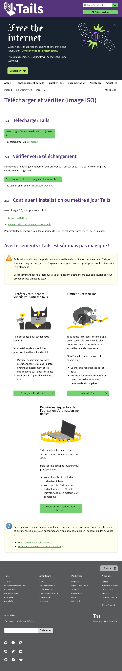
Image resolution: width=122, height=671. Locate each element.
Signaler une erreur (79, 585)
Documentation (76, 83)
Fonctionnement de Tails (30, 83)
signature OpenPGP (43, 185)
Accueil (8, 83)
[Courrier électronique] (21, 630)
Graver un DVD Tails (18, 218)
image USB (87, 231)
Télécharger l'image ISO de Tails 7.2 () (29, 133)
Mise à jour (43, 601)
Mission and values (110, 585)
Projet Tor (113, 621)
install (7, 89)
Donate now (18, 70)
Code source (76, 593)
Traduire (75, 589)
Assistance (95, 83)
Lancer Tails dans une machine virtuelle (29, 224)
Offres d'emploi (108, 605)
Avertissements (46, 589)
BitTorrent (32, 142)
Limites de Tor (86, 393)
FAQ (41, 581)
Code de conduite (109, 597)
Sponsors (106, 593)
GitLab (74, 597)
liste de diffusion (27, 621)
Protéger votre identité (33, 393)
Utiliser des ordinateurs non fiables (59, 508)
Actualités (111, 83)
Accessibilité (44, 597)
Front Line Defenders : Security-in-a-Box (39, 546)
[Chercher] (115, 5)
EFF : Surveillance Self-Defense (34, 542)
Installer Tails (56, 83)
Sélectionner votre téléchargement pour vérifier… (33, 179)
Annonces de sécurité (48, 593)
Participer (75, 581)
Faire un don (76, 601)
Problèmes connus (47, 585)
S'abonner (45, 630)
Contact (105, 581)
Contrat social (108, 589)
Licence (105, 601)
